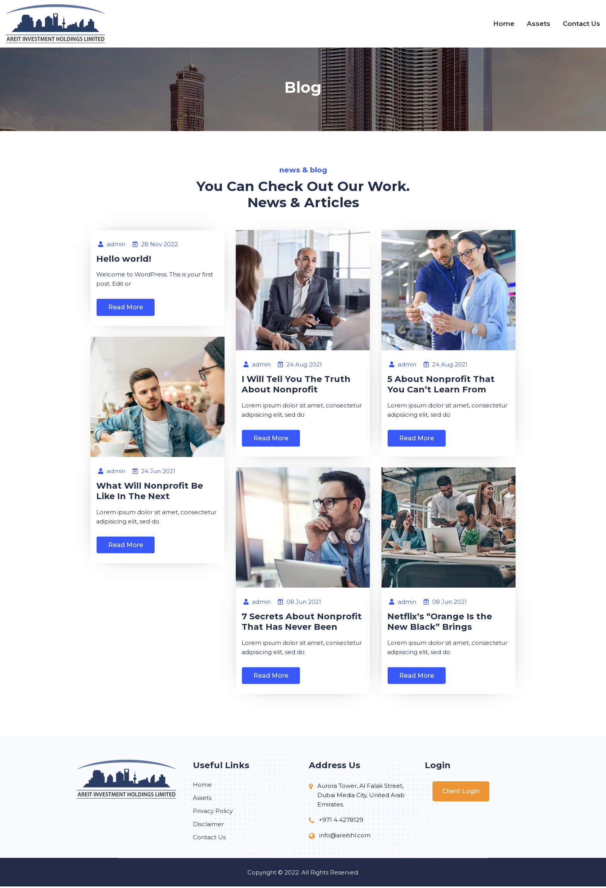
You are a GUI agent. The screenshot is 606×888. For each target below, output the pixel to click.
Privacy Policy (213, 812)
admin (111, 245)
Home (503, 23)
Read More (125, 308)
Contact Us (581, 23)
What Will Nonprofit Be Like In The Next (150, 491)
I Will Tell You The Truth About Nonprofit (296, 385)
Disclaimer (208, 825)
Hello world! (123, 259)
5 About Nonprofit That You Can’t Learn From (441, 385)
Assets (538, 23)
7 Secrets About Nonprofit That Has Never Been (302, 622)
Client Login (461, 792)
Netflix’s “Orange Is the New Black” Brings (439, 622)
